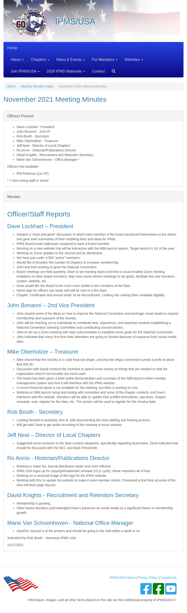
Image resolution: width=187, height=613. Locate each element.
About (17, 60)
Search (111, 70)
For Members (105, 60)
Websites (134, 60)
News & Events (70, 60)
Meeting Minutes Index (37, 86)
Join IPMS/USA (25, 71)
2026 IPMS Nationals (66, 71)
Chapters (40, 60)
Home (12, 48)
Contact (98, 71)
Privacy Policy (147, 577)
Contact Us (168, 577)
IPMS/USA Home (122, 577)
